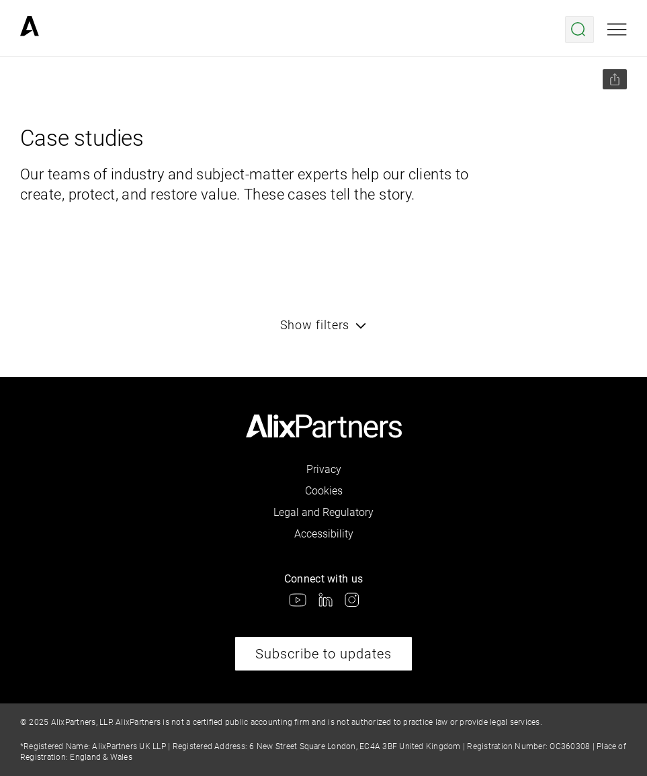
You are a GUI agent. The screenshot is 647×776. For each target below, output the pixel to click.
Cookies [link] (324, 490)
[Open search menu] (579, 29)
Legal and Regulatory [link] (323, 512)
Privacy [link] (323, 469)
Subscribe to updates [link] (323, 654)
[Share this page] (615, 79)
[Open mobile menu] (617, 30)
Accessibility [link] (323, 533)
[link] (29, 29)
